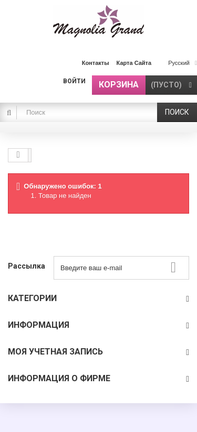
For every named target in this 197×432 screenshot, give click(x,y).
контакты (95, 63)
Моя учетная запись (55, 352)
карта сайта (134, 63)
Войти (74, 81)
